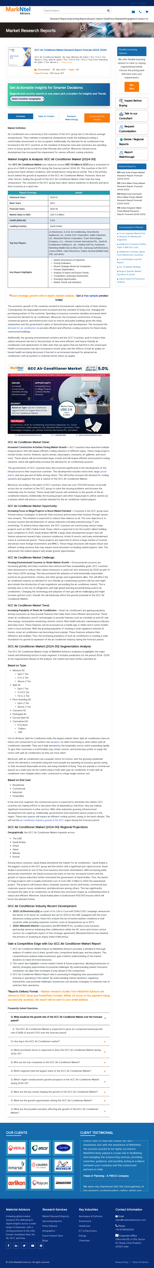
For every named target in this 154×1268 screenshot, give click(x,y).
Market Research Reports (55, 1216)
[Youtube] (33, 1245)
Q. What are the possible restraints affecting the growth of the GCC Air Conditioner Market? (54, 1111)
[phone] (140, 11)
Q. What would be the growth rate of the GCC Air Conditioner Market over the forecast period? (56, 1018)
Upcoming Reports (52, 1221)
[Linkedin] (8, 1245)
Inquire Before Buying (130, 103)
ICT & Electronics (88, 1230)
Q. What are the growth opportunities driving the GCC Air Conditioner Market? (51, 1100)
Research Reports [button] (59, 18)
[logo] (18, 10)
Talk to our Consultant (128, 116)
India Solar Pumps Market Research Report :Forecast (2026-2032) (131, 175)
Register (142, 3)
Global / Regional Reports (131, 142)
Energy (82, 1235)
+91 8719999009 (124, 1229)
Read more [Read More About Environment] (67, 62)
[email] (133, 11)
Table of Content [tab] (46, 116)
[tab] (97, 117)
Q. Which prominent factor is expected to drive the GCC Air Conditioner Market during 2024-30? (56, 1052)
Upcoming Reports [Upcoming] (78, 18)
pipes (57, 742)
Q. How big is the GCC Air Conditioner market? (35, 1041)
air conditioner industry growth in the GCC (42, 820)
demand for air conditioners (22, 328)
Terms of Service (140, 1262)
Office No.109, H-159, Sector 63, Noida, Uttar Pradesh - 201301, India (130, 1243)
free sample (91, 295)
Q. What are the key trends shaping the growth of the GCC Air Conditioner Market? (54, 1091)
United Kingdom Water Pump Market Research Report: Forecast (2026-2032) (131, 211)
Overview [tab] (20, 116)
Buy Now (131, 87)
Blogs (45, 1240)
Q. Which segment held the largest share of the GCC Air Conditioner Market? (51, 1070)
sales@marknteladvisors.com (130, 1219)
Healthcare (84, 1226)
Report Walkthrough (126, 154)
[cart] (146, 11)
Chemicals (84, 1240)
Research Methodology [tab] (71, 118)
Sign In (134, 3)
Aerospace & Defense (90, 1216)
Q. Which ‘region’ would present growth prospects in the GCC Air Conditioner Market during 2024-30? (55, 1081)
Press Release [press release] (116, 18)
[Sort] (109, 10)
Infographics (130, 18)
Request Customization (127, 129)
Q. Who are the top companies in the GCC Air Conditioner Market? (45, 1062)
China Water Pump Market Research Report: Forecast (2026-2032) (131, 186)
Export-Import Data (52, 1235)
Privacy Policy (121, 1262)
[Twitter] (24, 1245)
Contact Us (142, 18)
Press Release (49, 1226)
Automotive (85, 1221)
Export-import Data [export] (98, 18)
